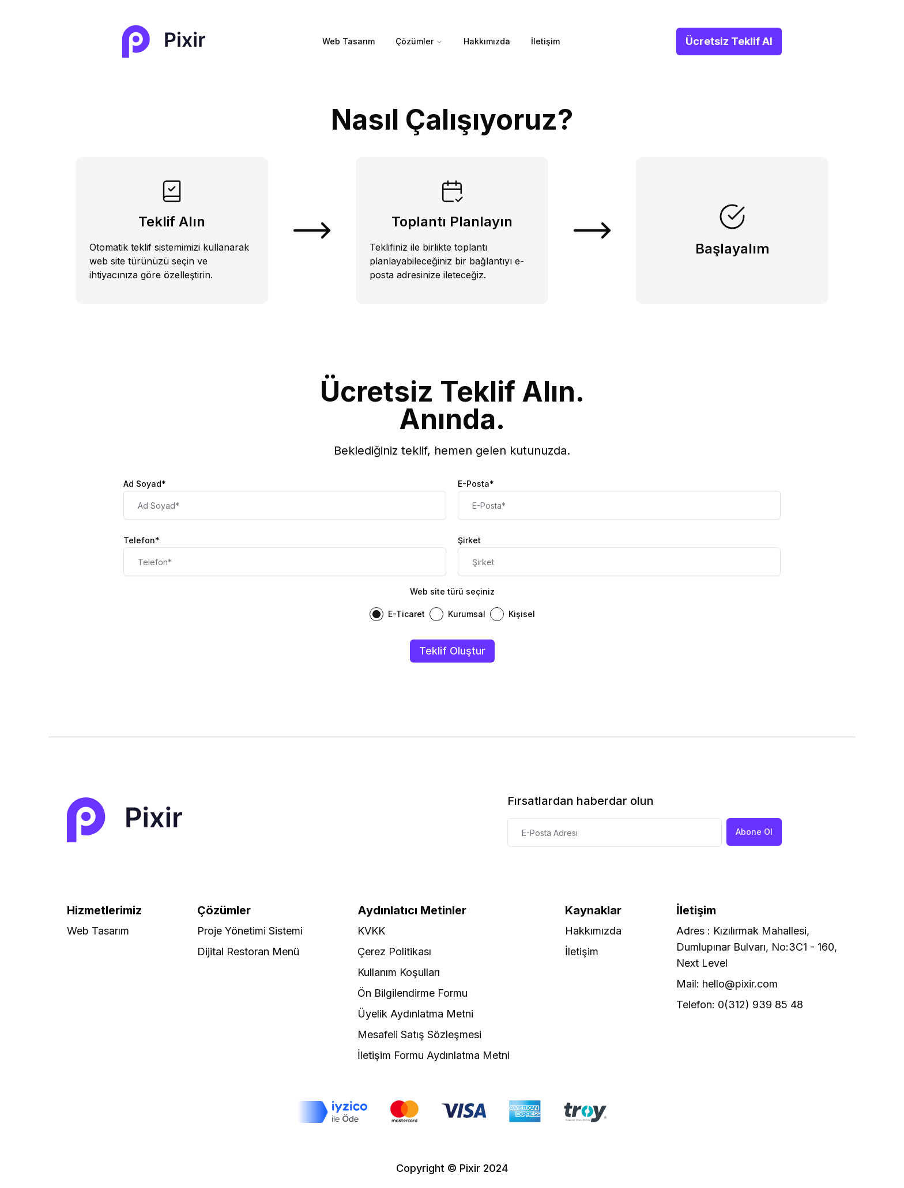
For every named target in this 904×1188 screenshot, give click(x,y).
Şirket (469, 540)
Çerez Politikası (394, 951)
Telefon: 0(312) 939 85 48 (739, 1004)
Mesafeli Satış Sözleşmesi (419, 1034)
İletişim (545, 41)
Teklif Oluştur (452, 651)
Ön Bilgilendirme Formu (412, 993)
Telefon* (141, 540)
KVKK (371, 931)
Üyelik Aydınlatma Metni (415, 1014)
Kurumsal (466, 614)
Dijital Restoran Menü (248, 951)
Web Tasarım (348, 41)
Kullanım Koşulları (398, 972)
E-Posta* (476, 484)
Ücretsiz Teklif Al (729, 41)
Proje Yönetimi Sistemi (250, 931)
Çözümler (419, 41)
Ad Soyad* (144, 484)
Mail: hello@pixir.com (727, 984)
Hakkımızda (487, 41)
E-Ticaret (406, 614)
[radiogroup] (452, 614)
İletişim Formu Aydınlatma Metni (433, 1055)
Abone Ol (754, 832)
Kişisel (521, 614)
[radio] (376, 614)
